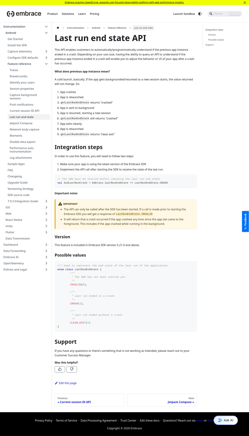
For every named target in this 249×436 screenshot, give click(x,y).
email (199, 420)
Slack (211, 420)
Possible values (216, 39)
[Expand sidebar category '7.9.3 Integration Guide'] (46, 201)
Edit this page (66, 383)
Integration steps (214, 29)
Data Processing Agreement (99, 420)
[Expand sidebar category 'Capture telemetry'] (46, 51)
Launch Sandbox (184, 14)
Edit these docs (149, 420)
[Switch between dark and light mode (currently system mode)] (200, 14)
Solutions (68, 14)
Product (52, 14)
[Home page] (58, 28)
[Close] (244, 2)
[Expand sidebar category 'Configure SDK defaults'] (46, 57)
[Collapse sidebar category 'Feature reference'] (46, 64)
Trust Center (128, 420)
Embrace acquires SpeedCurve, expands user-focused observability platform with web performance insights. (124, 2)
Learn (82, 14)
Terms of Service (66, 420)
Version (212, 34)
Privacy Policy (43, 420)
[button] (25, 26)
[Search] (225, 14)
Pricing (94, 14)
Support (209, 44)
